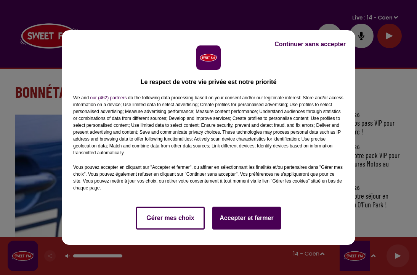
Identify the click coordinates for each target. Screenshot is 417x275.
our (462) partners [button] (108, 97)
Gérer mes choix (170, 218)
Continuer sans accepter (310, 44)
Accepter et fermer (246, 218)
